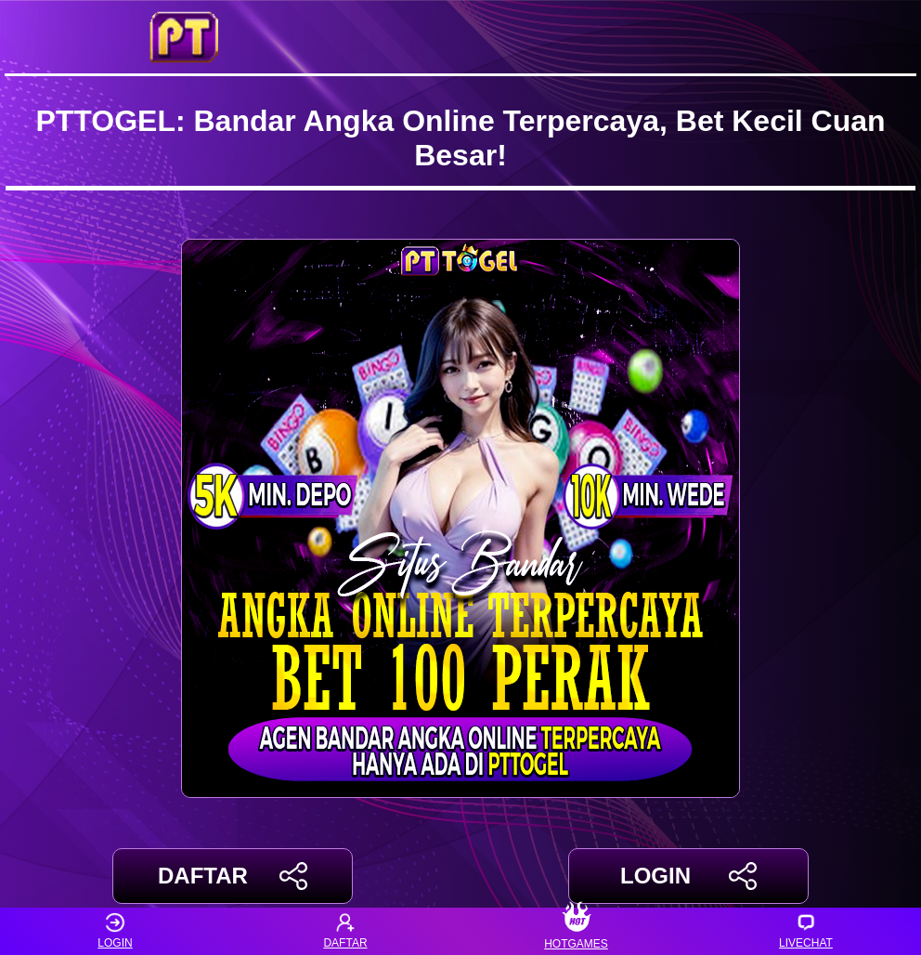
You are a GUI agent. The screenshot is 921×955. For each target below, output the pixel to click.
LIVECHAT (806, 931)
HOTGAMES (576, 931)
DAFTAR (232, 876)
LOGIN (688, 876)
